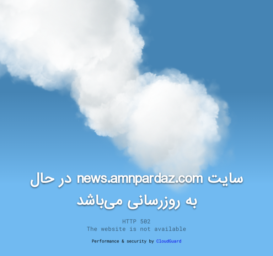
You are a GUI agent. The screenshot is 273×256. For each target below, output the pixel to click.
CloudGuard (168, 241)
